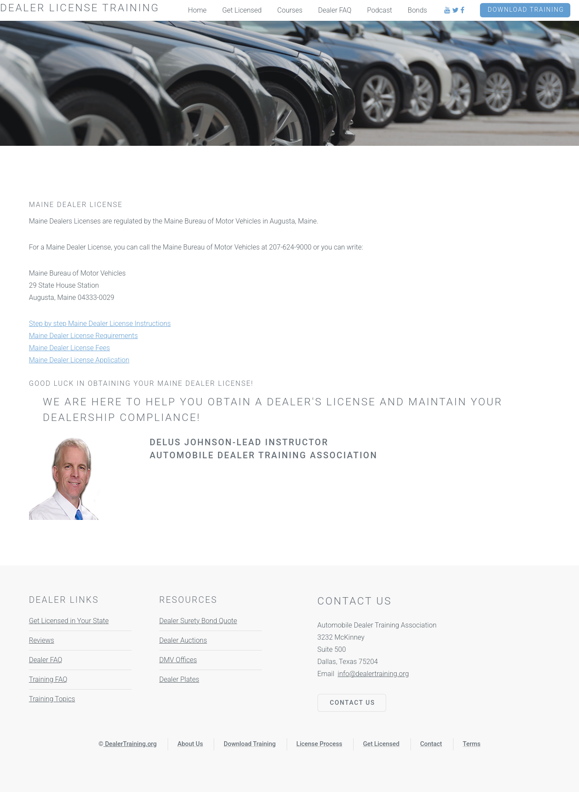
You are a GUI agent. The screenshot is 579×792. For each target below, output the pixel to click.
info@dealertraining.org (373, 674)
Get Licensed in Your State (69, 621)
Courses (289, 10)
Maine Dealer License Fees (69, 348)
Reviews (41, 640)
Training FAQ (48, 679)
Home (197, 10)
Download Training (526, 9)
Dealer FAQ (46, 660)
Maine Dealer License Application (79, 360)
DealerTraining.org (131, 744)
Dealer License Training (79, 8)
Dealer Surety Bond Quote (198, 621)
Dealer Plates (179, 679)
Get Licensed (242, 10)
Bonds (417, 10)
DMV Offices (178, 660)
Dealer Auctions (183, 640)
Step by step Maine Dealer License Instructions (100, 323)
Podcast (379, 10)
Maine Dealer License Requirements (83, 336)
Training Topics (52, 699)
